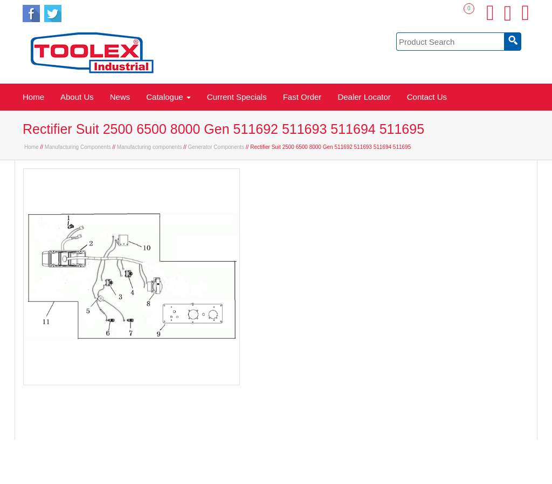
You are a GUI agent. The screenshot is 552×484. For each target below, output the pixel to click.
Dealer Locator (363, 96)
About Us (77, 96)
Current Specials (237, 96)
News (120, 96)
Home (33, 96)
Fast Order (302, 96)
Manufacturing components (149, 147)
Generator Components (216, 147)
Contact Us (427, 96)
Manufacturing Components (78, 147)
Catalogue (168, 96)
